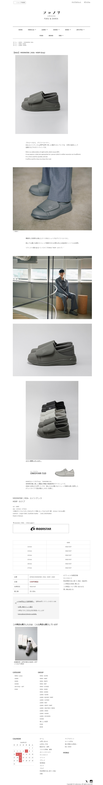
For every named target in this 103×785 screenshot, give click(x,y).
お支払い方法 (44, 744)
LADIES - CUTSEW (44, 700)
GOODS (17, 684)
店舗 (41, 773)
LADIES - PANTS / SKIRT (46, 705)
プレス (42, 765)
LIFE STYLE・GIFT (19, 686)
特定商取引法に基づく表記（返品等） (75, 581)
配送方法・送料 (44, 747)
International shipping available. (27, 614)
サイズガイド (67, 578)
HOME (20, 30)
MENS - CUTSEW (44, 686)
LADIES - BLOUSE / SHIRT (46, 697)
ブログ (42, 768)
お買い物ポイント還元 (25, 607)
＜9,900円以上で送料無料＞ (25, 601)
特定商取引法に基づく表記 (48, 771)
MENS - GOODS (44, 692)
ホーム (15, 42)
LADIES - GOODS (44, 713)
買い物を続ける (68, 589)
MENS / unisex (18, 676)
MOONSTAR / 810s (28, 42)
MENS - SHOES (22, 44)
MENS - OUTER (44, 676)
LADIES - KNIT (43, 703)
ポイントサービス (45, 752)
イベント (42, 757)
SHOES (20, 42)
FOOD (41, 35)
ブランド (42, 760)
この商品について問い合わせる (73, 586)
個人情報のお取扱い (71, 744)
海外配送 (42, 763)
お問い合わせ (44, 741)
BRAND (51, 35)
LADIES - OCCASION (45, 716)
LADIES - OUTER (44, 694)
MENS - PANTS (44, 681)
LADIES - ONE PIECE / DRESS (47, 708)
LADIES (16, 678)
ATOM (69, 747)
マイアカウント (76, 2)
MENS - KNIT (43, 684)
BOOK (41, 727)
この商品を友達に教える (71, 584)
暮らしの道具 (44, 721)
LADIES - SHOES (22, 45)
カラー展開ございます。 (52, 460)
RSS (66, 747)
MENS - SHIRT (43, 678)
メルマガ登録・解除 (46, 749)
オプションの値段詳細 (70, 575)
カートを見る (69, 741)
